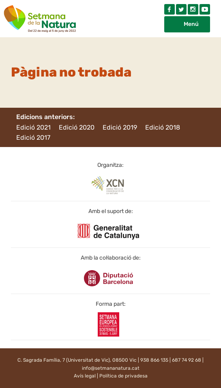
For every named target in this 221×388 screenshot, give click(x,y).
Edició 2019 (120, 127)
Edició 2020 (76, 127)
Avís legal (85, 376)
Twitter (181, 9)
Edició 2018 (162, 127)
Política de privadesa (123, 376)
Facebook (169, 9)
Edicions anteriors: (45, 117)
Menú (191, 24)
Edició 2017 (33, 137)
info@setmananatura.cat (110, 368)
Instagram (193, 9)
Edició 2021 (33, 127)
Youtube (205, 9)
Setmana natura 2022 (40, 17)
